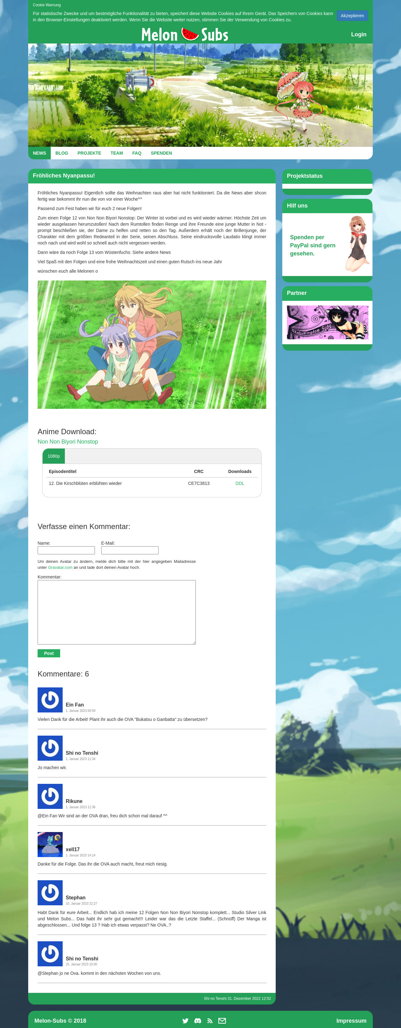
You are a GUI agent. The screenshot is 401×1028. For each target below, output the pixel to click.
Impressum (351, 1021)
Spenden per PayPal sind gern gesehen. (313, 245)
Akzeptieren (352, 15)
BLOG (61, 153)
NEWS (39, 153)
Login (359, 34)
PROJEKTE (89, 153)
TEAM (117, 153)
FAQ (137, 153)
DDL (240, 483)
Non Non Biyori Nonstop (68, 442)
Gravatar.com (60, 567)
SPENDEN (161, 153)
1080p (54, 456)
